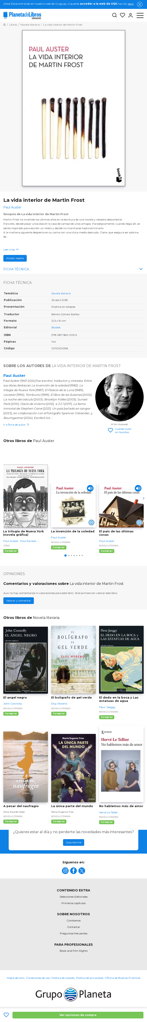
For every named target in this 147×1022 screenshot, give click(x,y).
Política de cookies (62, 978)
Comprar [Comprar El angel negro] (11, 713)
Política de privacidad (89, 978)
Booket (56, 327)
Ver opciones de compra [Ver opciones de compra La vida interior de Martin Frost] (77, 1015)
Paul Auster (14, 376)
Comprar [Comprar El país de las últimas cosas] (107, 550)
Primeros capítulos (73, 903)
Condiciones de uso (38, 978)
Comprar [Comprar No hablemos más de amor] (107, 822)
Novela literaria (61, 293)
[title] (65, 870)
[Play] (90, 488)
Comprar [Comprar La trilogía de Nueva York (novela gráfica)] (11, 550)
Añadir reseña (15, 258)
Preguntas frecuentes (73, 933)
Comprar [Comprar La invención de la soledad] (59, 547)
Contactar (73, 927)
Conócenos (74, 920)
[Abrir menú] (140, 15)
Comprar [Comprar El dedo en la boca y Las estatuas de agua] (107, 717)
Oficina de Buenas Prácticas (122, 978)
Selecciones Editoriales (74, 896)
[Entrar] (129, 15)
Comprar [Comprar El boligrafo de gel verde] (59, 713)
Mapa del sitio (15, 978)
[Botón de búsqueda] (114, 15)
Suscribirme (73, 842)
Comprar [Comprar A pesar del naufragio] (11, 821)
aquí (130, 3)
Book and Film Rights (74, 950)
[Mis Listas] (121, 15)
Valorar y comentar (18, 600)
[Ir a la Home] (4, 24)
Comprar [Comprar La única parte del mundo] (59, 821)
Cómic (6, 545)
